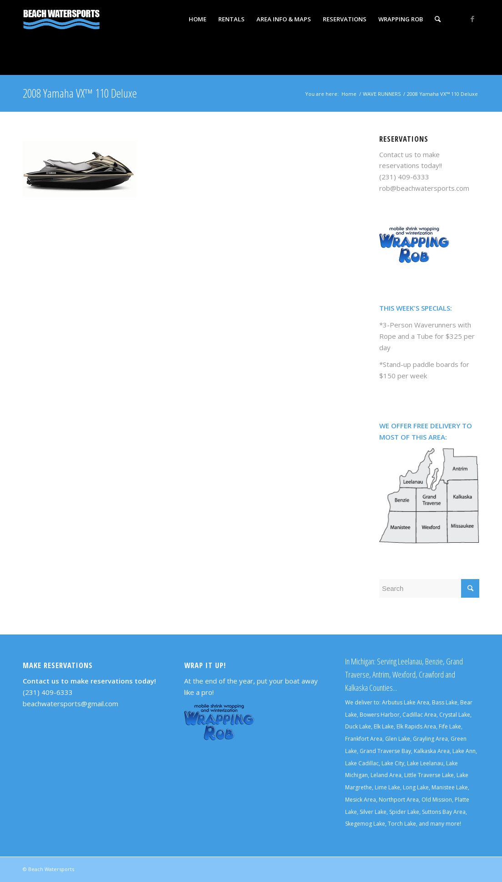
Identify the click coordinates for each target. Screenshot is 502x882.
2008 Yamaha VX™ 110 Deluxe (80, 93)
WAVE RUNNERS (382, 93)
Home (348, 93)
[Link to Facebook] (472, 18)
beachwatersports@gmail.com (70, 703)
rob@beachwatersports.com (424, 188)
